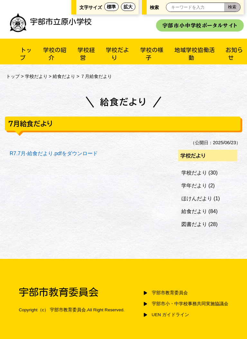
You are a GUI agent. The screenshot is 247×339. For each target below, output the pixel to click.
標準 (111, 6)
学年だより (194, 185)
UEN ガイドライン (170, 314)
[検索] (232, 7)
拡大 (128, 6)
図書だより (194, 224)
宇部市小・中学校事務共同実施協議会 (190, 303)
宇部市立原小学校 (51, 21)
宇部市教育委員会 (170, 292)
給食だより (64, 76)
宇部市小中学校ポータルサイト (199, 25)
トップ (13, 76)
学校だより (36, 76)
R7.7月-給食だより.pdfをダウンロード (54, 153)
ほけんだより (196, 198)
